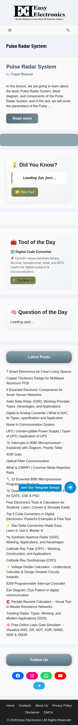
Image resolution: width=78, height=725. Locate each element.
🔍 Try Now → (23, 280)
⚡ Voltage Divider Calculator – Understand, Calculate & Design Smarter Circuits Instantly (39, 572)
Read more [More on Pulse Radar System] (22, 118)
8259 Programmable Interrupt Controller (35, 583)
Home (10, 705)
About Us (41, 705)
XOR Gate (14, 454)
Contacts (25, 705)
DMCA (48, 712)
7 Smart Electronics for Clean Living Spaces (38, 371)
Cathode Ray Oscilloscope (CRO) (31, 560)
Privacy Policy (62, 705)
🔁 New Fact (24, 192)
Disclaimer (32, 712)
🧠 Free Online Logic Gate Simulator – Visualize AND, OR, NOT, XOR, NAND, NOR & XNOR (35, 630)
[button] (68, 30)
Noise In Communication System (30, 424)
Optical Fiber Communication (27, 461)
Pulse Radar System (31, 67)
